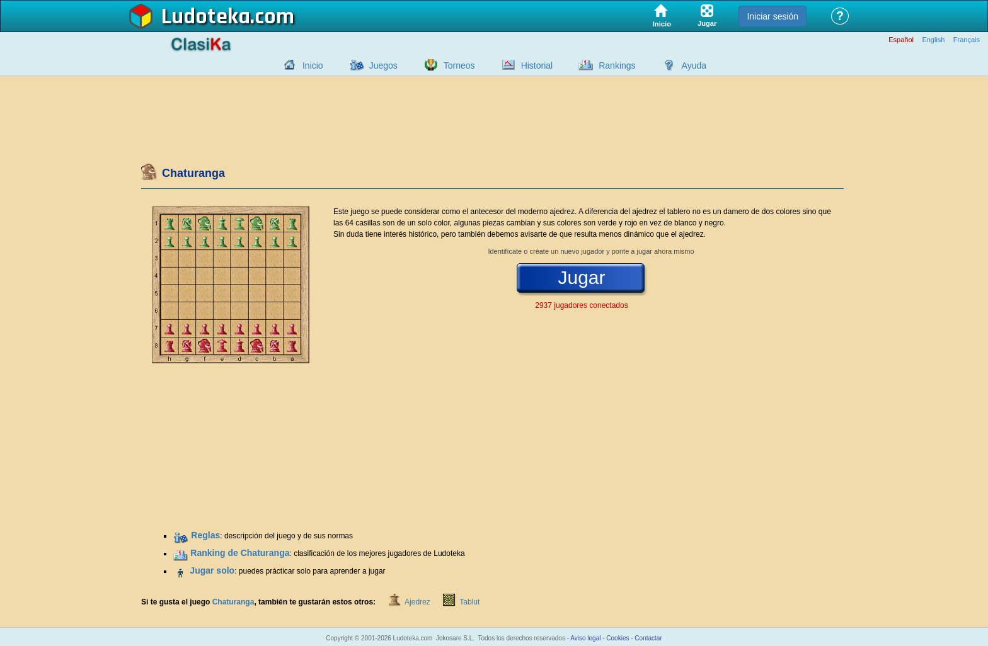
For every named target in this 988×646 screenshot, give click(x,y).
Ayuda (694, 65)
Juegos (383, 65)
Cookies (617, 638)
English (933, 40)
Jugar (581, 277)
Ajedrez (417, 602)
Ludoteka (205, 17)
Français (966, 40)
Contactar (648, 638)
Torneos (459, 65)
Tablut (469, 602)
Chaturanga (233, 602)
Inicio (312, 65)
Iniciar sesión (772, 16)
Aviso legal (585, 638)
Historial (537, 65)
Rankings (617, 65)
